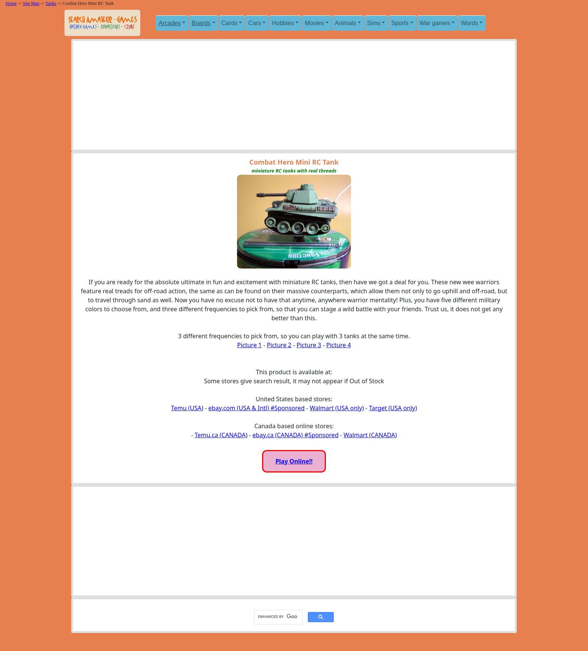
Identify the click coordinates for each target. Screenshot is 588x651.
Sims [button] (374, 23)
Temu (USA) (187, 408)
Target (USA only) (393, 408)
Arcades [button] (170, 23)
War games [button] (435, 23)
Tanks (50, 3)
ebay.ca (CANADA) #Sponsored (295, 435)
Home (11, 3)
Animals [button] (345, 23)
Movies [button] (314, 23)
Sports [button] (399, 23)
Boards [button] (201, 23)
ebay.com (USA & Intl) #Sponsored (256, 408)
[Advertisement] (294, 97)
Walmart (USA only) (337, 408)
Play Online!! (293, 461)
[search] (277, 617)
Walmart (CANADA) (370, 435)
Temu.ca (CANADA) (221, 435)
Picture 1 (249, 345)
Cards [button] (230, 23)
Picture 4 (338, 345)
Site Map (31, 3)
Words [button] (469, 23)
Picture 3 (309, 345)
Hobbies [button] (283, 23)
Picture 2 (279, 345)
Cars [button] (254, 23)
